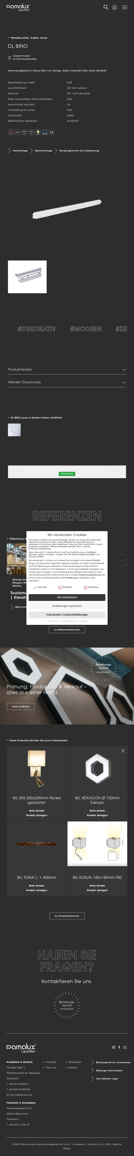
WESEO (67, 1149)
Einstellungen (72, 578)
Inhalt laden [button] (67, 474)
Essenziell (40, 587)
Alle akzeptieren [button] (67, 597)
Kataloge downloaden (109, 1070)
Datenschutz (95, 1144)
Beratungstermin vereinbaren (111, 1062)
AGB (107, 1144)
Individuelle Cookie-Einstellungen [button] (67, 615)
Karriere (72, 1068)
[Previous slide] (12, 560)
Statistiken (65, 587)
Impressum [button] (83, 621)
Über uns (51, 1068)
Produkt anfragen (36, 815)
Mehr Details (36, 811)
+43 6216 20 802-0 (18, 1084)
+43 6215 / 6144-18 (18, 1125)
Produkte (51, 1062)
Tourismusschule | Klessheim (26, 595)
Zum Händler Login (107, 1078)
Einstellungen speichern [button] (67, 606)
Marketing (91, 587)
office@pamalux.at (21, 1095)
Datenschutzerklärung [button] (68, 621)
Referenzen (75, 1062)
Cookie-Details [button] (52, 621)
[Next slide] (122, 560)
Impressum (79, 1144)
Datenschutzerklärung (90, 575)
